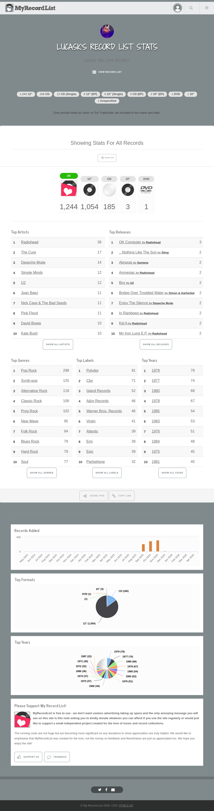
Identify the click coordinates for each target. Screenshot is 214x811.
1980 (156, 391)
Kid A (133, 323)
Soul (24, 462)
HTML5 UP (126, 805)
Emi (89, 441)
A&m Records (97, 401)
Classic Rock (31, 401)
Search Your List (191, 8)
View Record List (107, 72)
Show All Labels (107, 472)
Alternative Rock (34, 391)
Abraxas (133, 262)
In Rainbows (138, 313)
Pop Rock (29, 370)
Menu (207, 8)
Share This (93, 496)
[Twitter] (100, 790)
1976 (156, 431)
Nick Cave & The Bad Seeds (44, 303)
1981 (156, 462)
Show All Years (172, 472)
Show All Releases (156, 344)
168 (44, 94)
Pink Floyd (29, 313)
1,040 (26, 94)
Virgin (91, 421)
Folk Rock (29, 431)
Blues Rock (30, 441)
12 (66, 94)
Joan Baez (29, 293)
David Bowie (31, 323)
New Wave (29, 421)
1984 (156, 441)
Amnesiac (136, 272)
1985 (156, 411)
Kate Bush (29, 333)
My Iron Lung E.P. (143, 333)
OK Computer (140, 242)
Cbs (89, 381)
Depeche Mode (33, 262)
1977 (156, 381)
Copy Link (121, 496)
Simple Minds (32, 272)
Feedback (56, 757)
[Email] (113, 790)
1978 (156, 401)
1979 (156, 370)
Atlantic (92, 431)
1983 (156, 421)
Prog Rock (29, 411)
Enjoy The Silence (146, 303)
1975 (156, 451)
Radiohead (29, 242)
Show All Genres (41, 472)
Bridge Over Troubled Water (156, 293)
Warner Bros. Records (104, 411)
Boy (126, 283)
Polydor (92, 370)
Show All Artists (58, 344)
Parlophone (95, 462)
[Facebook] (106, 790)
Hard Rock (29, 451)
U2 (23, 283)
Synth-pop (29, 381)
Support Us (28, 757)
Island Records (98, 391)
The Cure (28, 252)
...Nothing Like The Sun (144, 252)
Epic (89, 451)
